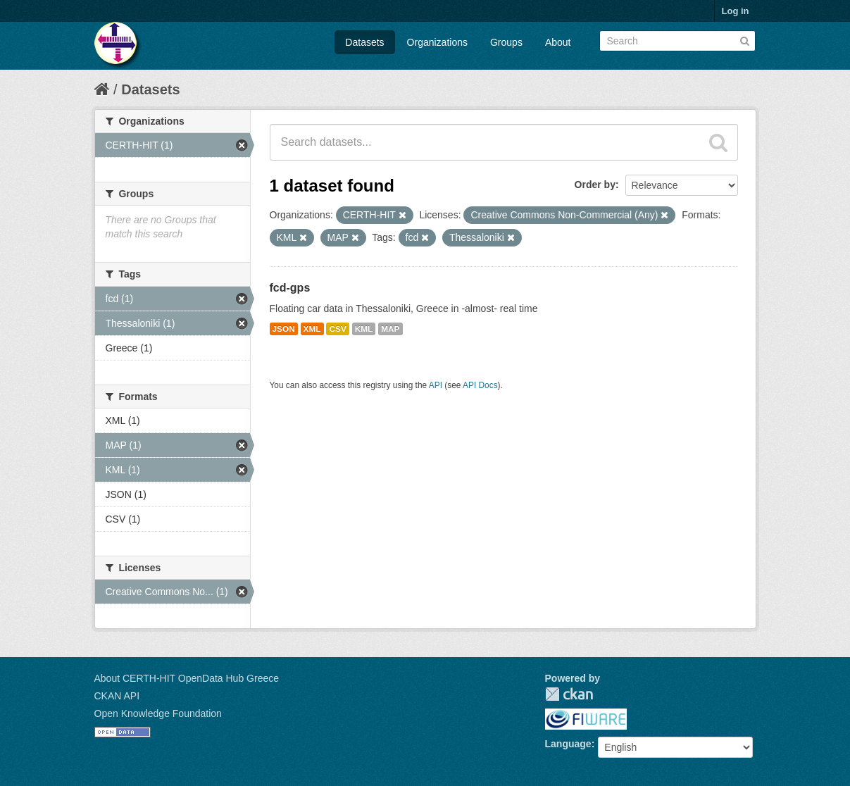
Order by (595, 184)
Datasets (364, 42)
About (558, 42)
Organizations (437, 42)
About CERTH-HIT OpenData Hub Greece (187, 678)
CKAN (569, 694)
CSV (337, 329)
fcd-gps (290, 288)
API (435, 385)
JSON (284, 329)
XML (312, 329)
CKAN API (117, 695)
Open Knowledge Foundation (158, 713)
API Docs (480, 385)
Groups (506, 42)
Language (568, 743)
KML (364, 329)
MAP (390, 329)
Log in (735, 11)
